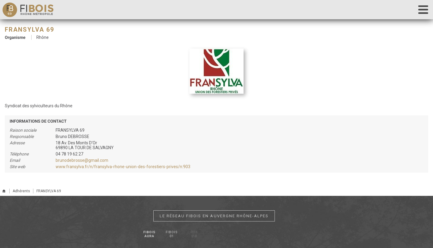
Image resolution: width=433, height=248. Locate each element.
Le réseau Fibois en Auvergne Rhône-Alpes (214, 216)
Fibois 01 (171, 234)
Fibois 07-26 (194, 234)
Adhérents (21, 191)
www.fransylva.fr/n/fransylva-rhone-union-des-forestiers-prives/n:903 (123, 166)
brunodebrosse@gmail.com (82, 160)
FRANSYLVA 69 (48, 191)
